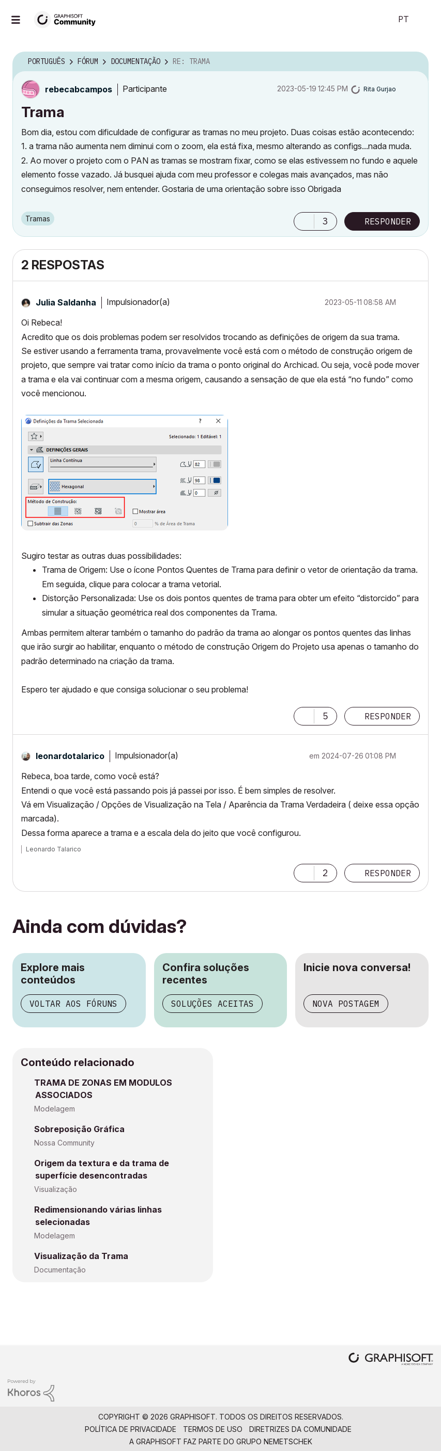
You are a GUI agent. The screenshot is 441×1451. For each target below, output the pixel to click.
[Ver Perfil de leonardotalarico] (70, 756)
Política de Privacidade (130, 1429)
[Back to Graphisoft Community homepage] (68, 18)
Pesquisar (372, 19)
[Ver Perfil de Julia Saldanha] (66, 302)
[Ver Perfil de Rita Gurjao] (379, 89)
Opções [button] (414, 62)
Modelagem (54, 1108)
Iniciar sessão (424, 19)
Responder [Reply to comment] (387, 716)
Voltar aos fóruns (73, 1003)
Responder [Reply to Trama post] (387, 221)
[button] (304, 221)
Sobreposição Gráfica (79, 1129)
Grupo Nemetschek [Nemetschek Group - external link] (274, 1441)
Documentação (60, 1269)
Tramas (37, 218)
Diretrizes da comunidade (300, 1429)
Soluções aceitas (212, 1003)
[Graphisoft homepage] (390, 1360)
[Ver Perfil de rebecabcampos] (78, 89)
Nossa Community (64, 1142)
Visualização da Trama (81, 1256)
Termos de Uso (212, 1429)
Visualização (55, 1189)
